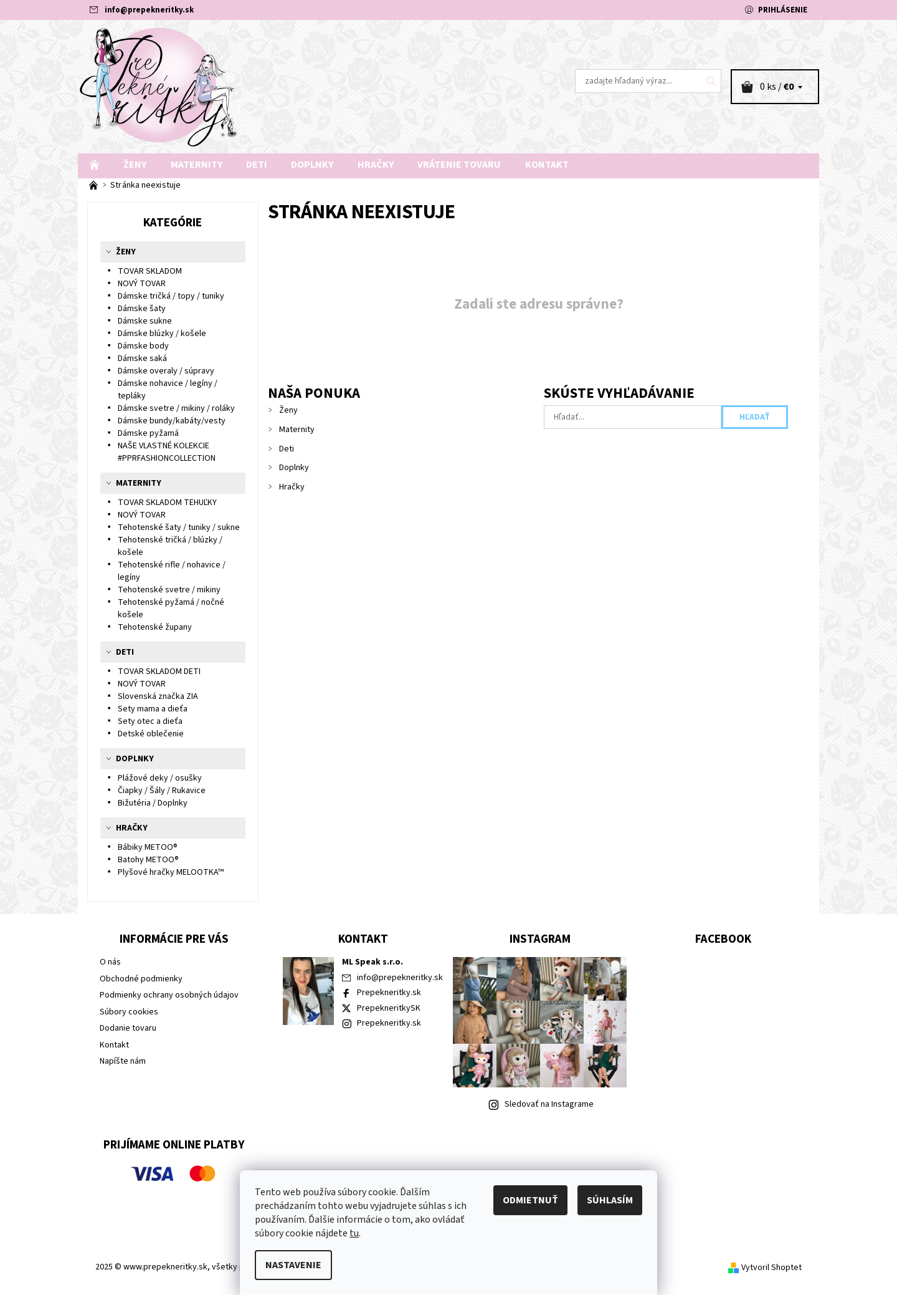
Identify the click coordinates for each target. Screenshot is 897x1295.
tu (354, 1233)
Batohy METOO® (148, 860)
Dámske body (143, 346)
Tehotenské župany (155, 627)
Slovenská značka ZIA (158, 696)
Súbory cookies (129, 1012)
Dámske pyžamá (148, 433)
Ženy (134, 164)
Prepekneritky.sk (389, 992)
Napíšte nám (123, 1061)
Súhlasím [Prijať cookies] (610, 1200)
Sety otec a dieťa (150, 721)
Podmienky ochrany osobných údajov (169, 995)
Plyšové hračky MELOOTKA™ (171, 872)
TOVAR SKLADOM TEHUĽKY (167, 502)
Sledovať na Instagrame (549, 1104)
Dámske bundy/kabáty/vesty (171, 421)
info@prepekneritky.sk (149, 10)
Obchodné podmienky (141, 979)
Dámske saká (142, 358)
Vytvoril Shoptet (771, 1267)
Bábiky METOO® (148, 847)
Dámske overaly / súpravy (166, 371)
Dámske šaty (142, 308)
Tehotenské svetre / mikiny (169, 590)
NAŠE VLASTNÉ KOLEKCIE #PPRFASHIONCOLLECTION (167, 452)
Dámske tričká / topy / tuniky (171, 296)
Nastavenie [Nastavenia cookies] (293, 1265)
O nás (110, 962)
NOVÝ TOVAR (142, 283)
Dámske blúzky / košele (162, 333)
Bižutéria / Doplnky (152, 803)
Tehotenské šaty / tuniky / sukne (179, 527)
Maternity (196, 164)
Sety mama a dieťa (152, 709)
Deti (256, 164)
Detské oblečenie (151, 734)
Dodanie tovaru (128, 1028)
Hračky (376, 164)
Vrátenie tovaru (459, 164)
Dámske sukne (145, 321)
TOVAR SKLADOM (150, 271)
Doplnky (312, 164)
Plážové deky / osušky (160, 778)
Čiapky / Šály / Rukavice (162, 790)
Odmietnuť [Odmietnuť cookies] (530, 1200)
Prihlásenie (782, 10)
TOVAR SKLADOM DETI (159, 671)
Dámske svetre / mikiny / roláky (176, 408)
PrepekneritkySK (388, 1008)
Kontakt (547, 164)
